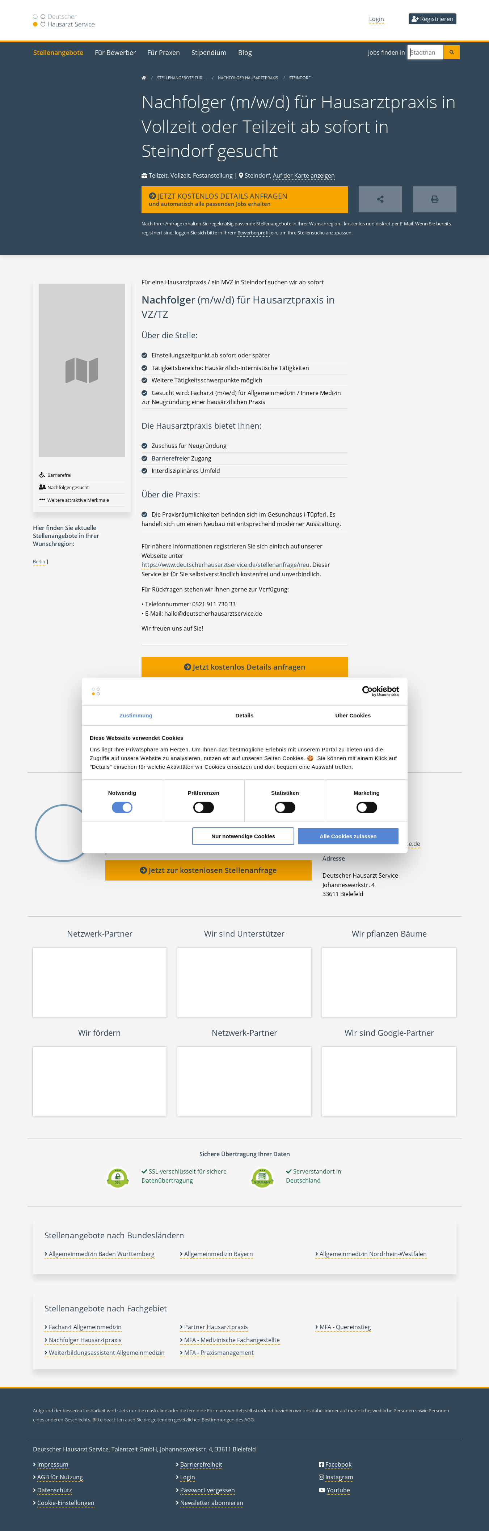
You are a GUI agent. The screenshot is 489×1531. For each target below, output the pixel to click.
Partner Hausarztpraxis (214, 1327)
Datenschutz (54, 1490)
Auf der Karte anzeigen (304, 175)
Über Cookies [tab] (353, 715)
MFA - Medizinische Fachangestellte (230, 1340)
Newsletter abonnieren (211, 1503)
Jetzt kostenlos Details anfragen (244, 667)
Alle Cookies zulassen (348, 836)
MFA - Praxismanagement (217, 1353)
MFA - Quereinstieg (343, 1327)
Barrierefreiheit (201, 1464)
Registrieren (433, 19)
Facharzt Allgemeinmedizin (83, 1327)
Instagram (339, 1477)
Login (376, 19)
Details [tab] (245, 715)
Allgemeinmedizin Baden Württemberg (100, 1254)
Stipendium (209, 52)
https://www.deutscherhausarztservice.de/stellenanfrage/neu (225, 565)
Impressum (52, 1464)
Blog (245, 52)
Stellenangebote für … (182, 77)
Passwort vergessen (207, 1490)
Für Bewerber (115, 52)
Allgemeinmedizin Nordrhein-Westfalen (371, 1254)
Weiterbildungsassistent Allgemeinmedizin (105, 1353)
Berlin (39, 561)
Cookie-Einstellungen (65, 1503)
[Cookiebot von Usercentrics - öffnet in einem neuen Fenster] (367, 691)
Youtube (338, 1490)
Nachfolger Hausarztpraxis (248, 77)
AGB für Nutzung (60, 1477)
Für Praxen (163, 52)
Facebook (338, 1464)
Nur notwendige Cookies (243, 836)
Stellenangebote (58, 52)
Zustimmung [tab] (135, 715)
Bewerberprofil (253, 232)
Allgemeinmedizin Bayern (216, 1254)
